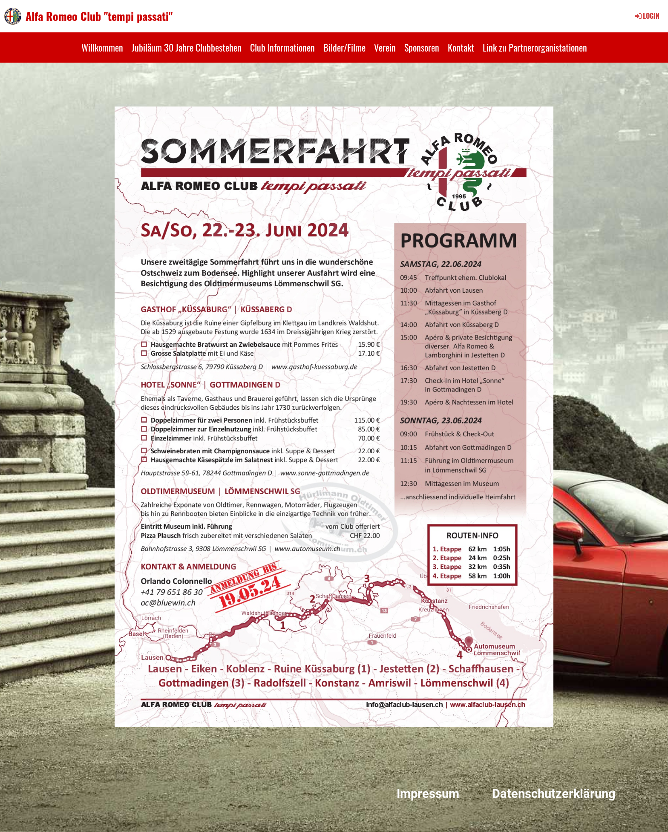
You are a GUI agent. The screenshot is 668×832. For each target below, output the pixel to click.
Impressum (428, 793)
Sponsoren (421, 47)
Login (646, 16)
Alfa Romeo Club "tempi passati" (99, 16)
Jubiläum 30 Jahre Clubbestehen (187, 47)
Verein (385, 47)
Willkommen (102, 47)
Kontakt (461, 47)
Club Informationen (282, 47)
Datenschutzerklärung (554, 793)
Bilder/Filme (344, 47)
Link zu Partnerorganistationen (535, 47)
